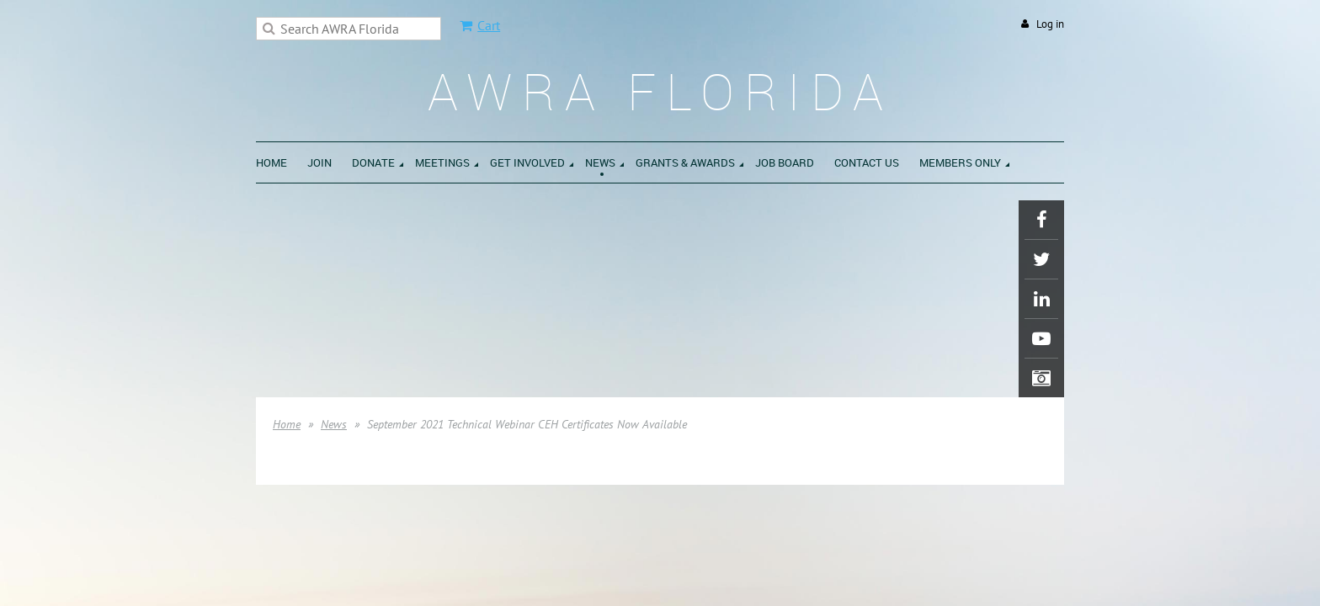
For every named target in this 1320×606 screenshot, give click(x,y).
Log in (1050, 24)
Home (287, 424)
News (334, 424)
